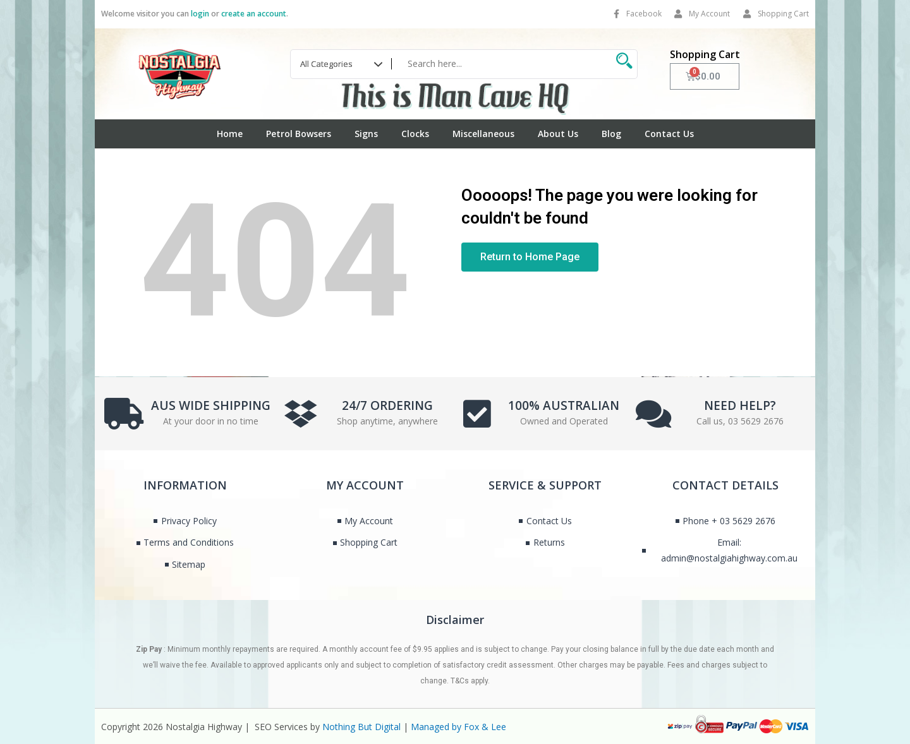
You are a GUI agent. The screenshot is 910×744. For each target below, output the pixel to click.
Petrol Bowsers (298, 134)
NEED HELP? (740, 405)
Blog (611, 134)
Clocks (415, 134)
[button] (529, 257)
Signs (366, 134)
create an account (253, 13)
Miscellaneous (483, 134)
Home (230, 134)
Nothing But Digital (361, 727)
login (200, 13)
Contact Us (669, 134)
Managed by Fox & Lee (458, 727)
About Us (558, 134)
